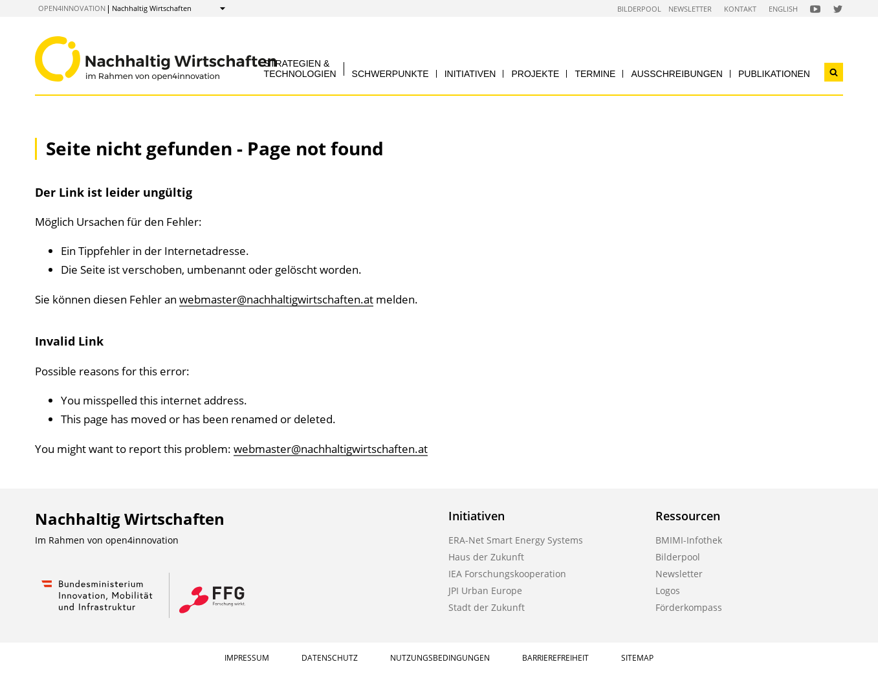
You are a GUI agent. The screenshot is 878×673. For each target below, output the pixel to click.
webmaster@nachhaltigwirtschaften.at (276, 299)
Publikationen (774, 74)
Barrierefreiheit (555, 657)
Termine (595, 74)
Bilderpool (639, 9)
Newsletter (690, 9)
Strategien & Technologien (300, 68)
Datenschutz (330, 657)
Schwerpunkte (390, 74)
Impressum (247, 657)
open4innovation (71, 8)
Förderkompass (688, 607)
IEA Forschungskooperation (507, 574)
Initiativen (470, 74)
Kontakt (740, 9)
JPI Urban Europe (485, 590)
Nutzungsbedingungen (440, 657)
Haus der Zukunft (486, 557)
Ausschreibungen (677, 74)
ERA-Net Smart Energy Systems (515, 540)
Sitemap (637, 657)
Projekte (535, 74)
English (783, 9)
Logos (667, 590)
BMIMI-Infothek (688, 540)
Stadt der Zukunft (486, 607)
